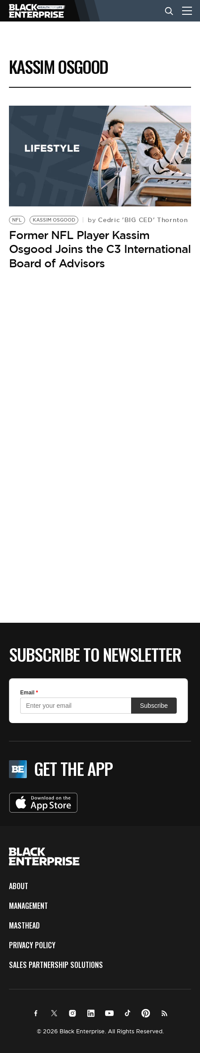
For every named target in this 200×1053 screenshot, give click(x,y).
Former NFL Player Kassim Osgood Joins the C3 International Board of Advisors (100, 249)
